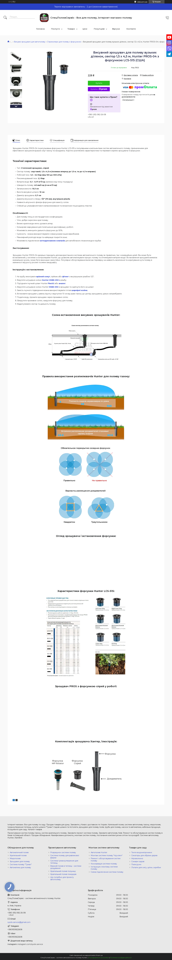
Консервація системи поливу (104, 864)
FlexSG (51, 283)
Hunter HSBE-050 (50, 280)
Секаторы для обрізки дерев (144, 855)
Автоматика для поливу (20, 867)
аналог (62, 283)
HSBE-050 (53, 287)
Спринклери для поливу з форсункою (64, 42)
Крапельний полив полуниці (63, 871)
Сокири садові (137, 861)
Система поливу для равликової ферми (64, 856)
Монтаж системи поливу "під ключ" (106, 855)
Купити (99, 83)
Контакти (131, 29)
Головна (40, 29)
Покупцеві (99, 29)
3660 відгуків (142, 2)
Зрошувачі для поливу (20, 861)
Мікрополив (15, 858)
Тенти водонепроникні (141, 852)
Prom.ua (99, 955)
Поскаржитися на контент (99, 957)
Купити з (99, 89)
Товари (71, 29)
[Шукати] (5, 17)
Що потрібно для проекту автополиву (62, 878)
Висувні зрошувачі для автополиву (29, 42)
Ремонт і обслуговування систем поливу (105, 859)
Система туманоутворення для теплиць (64, 862)
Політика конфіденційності (121, 957)
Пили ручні (136, 864)
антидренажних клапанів (52, 241)
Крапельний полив (18, 855)
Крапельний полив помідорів (63, 874)
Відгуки (116, 29)
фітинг (65, 276)
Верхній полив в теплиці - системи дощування (65, 867)
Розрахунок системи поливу (63, 852)
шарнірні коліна (79, 290)
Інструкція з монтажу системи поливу (104, 868)
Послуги (55, 29)
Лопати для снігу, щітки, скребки (146, 867)
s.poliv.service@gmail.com (19, 922)
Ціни (84, 29)
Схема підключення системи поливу (107, 872)
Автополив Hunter (99, 852)
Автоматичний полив (19, 852)
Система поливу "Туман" (21, 864)
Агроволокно (137, 858)
